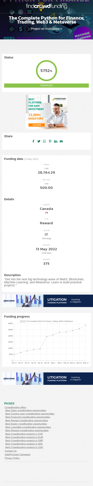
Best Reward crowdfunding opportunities (27, 430)
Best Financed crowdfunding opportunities (27, 417)
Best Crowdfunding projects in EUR (24, 437)
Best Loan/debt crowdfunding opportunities (28, 427)
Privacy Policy (12, 458)
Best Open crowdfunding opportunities (25, 410)
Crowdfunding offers (15, 407)
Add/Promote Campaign (17, 454)
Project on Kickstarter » (46, 28)
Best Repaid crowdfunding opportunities (26, 420)
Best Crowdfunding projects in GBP (24, 440)
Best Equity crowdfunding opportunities (26, 423)
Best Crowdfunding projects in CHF (24, 434)
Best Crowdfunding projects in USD (24, 447)
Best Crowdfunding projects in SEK (24, 443)
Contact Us (11, 451)
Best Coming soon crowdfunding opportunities (30, 413)
